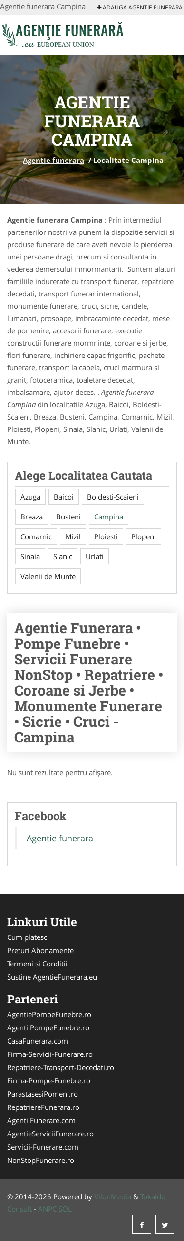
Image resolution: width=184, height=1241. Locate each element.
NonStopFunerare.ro (40, 1160)
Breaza (31, 516)
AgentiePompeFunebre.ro (49, 1014)
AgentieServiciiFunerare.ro (50, 1133)
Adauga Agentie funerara (140, 7)
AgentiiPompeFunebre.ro (48, 1027)
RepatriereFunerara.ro (43, 1107)
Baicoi (64, 496)
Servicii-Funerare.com (42, 1147)
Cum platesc (27, 937)
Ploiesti (106, 536)
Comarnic (36, 536)
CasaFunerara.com (37, 1040)
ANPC (47, 1209)
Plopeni (143, 536)
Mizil (73, 536)
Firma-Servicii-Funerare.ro (50, 1054)
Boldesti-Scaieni (113, 496)
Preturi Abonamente (40, 950)
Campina (108, 516)
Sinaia (30, 556)
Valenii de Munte (48, 576)
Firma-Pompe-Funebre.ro (48, 1080)
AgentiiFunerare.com (41, 1120)
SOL (65, 1209)
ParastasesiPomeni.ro (42, 1093)
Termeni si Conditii (37, 963)
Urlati (95, 556)
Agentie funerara (53, 160)
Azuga (30, 496)
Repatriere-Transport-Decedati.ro (60, 1067)
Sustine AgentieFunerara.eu (52, 977)
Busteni (68, 516)
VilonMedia (112, 1196)
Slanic (62, 556)
